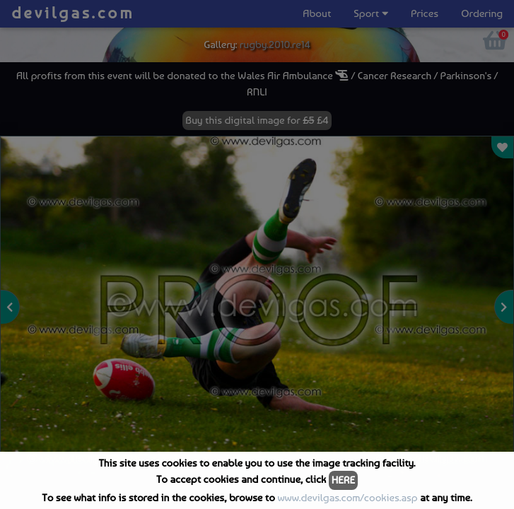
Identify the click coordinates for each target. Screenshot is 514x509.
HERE (343, 480)
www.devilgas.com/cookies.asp (347, 497)
